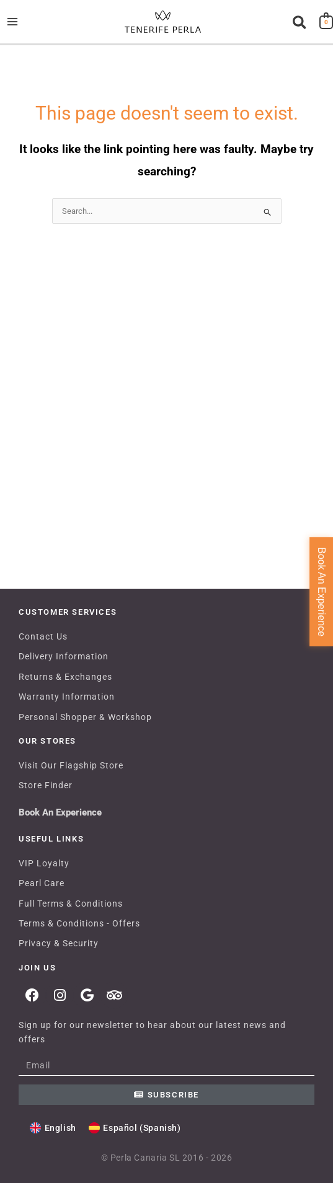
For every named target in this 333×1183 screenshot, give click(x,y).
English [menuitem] (60, 1128)
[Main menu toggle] (12, 21)
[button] (300, 23)
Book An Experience (60, 812)
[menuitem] (53, 1128)
